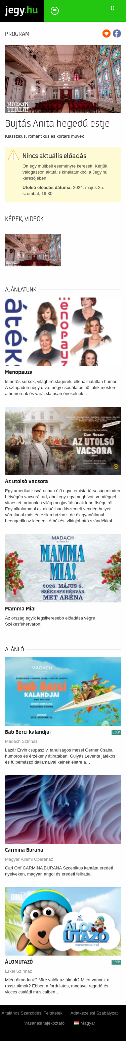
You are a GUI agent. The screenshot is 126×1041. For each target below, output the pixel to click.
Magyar (84, 1023)
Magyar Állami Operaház (29, 859)
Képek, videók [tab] (24, 219)
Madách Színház (21, 741)
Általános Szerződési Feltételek (32, 1013)
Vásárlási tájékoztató (44, 1023)
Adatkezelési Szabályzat (94, 1013)
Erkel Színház (18, 971)
